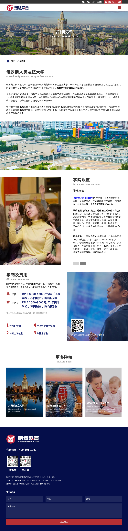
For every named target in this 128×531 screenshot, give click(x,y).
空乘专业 (25, 480)
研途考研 (17, 480)
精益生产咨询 (24, 484)
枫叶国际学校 (45, 484)
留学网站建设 (56, 480)
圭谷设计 (52, 477)
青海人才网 (35, 484)
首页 (13, 61)
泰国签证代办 (35, 480)
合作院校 (21, 61)
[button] (83, 263)
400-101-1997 (114, 1)
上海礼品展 (45, 480)
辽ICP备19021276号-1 (33, 477)
